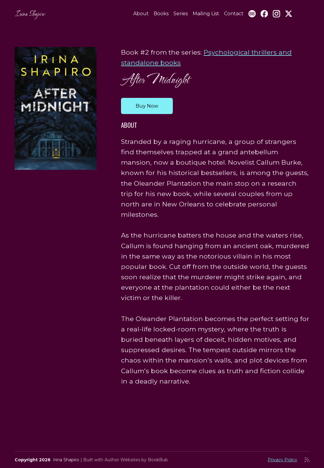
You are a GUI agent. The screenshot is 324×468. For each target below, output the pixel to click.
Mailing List (206, 13)
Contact (234, 13)
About (141, 13)
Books (161, 13)
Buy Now (147, 106)
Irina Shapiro (30, 14)
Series (180, 13)
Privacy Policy (282, 460)
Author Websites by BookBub (136, 460)
